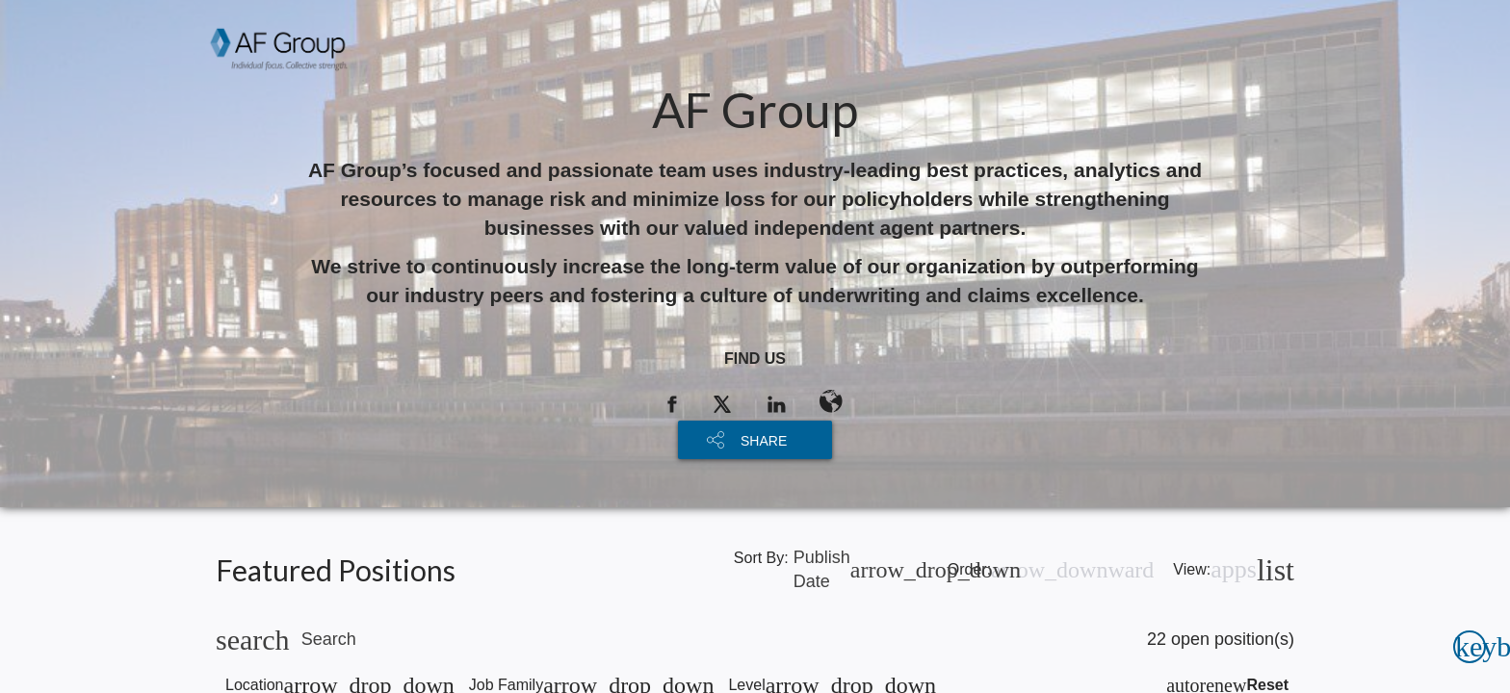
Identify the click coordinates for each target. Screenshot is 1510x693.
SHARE (764, 441)
